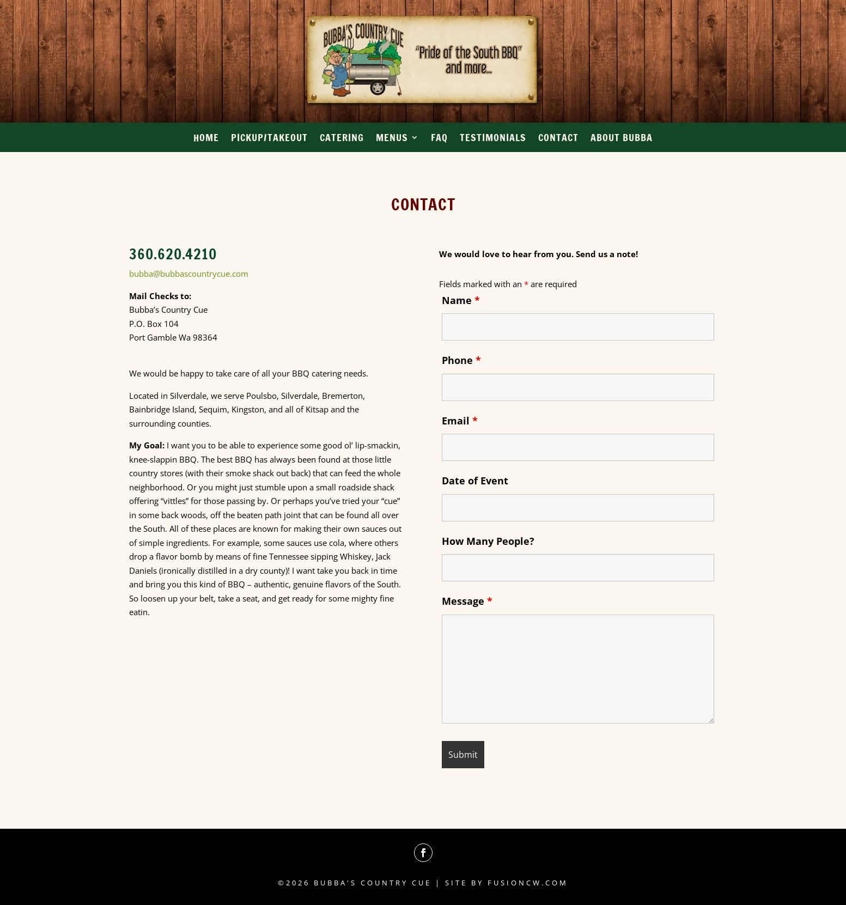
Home (206, 138)
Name (461, 300)
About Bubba (622, 138)
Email (460, 420)
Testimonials (493, 138)
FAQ (439, 138)
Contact (558, 138)
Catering (342, 138)
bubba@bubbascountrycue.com (188, 273)
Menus (392, 138)
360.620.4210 (173, 254)
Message (467, 601)
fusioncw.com (528, 883)
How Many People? (488, 541)
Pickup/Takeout (269, 138)
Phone (461, 360)
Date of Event (475, 480)
